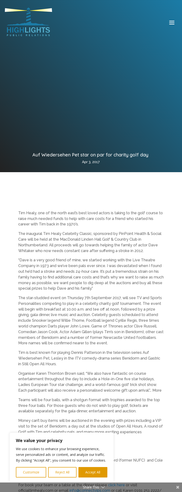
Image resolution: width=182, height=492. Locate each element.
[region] (61, 457)
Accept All (92, 472)
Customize (31, 472)
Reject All (62, 472)
